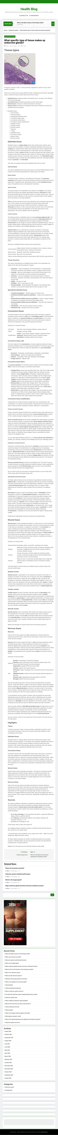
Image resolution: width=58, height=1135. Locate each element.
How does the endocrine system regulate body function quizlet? (21, 994)
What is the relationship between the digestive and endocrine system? (22, 1019)
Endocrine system (10, 36)
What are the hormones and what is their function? (18, 1003)
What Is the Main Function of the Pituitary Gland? (30, 22)
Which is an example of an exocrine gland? (16, 982)
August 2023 (8, 1078)
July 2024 (7, 1044)
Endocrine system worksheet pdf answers (17, 874)
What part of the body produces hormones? (16, 978)
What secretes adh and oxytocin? (13, 975)
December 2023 (9, 1065)
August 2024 (8, 1040)
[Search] (52, 895)
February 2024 (8, 1059)
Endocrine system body (11, 997)
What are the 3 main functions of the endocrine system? (19, 969)
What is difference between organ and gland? (16, 1000)
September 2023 (9, 1075)
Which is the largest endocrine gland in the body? (17, 1013)
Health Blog (29, 9)
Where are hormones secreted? (14, 868)
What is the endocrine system (12, 972)
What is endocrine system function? (14, 991)
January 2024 (8, 1062)
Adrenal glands (9, 985)
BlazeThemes (44, 1132)
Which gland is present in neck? (13, 1016)
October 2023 (8, 1072)
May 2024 (7, 1050)
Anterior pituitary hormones (12, 1007)
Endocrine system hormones (12, 1022)
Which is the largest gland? (13, 880)
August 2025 (8, 1031)
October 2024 (8, 1034)
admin (7, 46)
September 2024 (9, 1037)
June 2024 (7, 1047)
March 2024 (8, 1056)
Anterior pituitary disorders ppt (13, 988)
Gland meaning (9, 1010)
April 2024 (7, 1053)
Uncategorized (8, 1090)
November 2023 (9, 1069)
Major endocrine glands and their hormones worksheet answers (24, 886)
